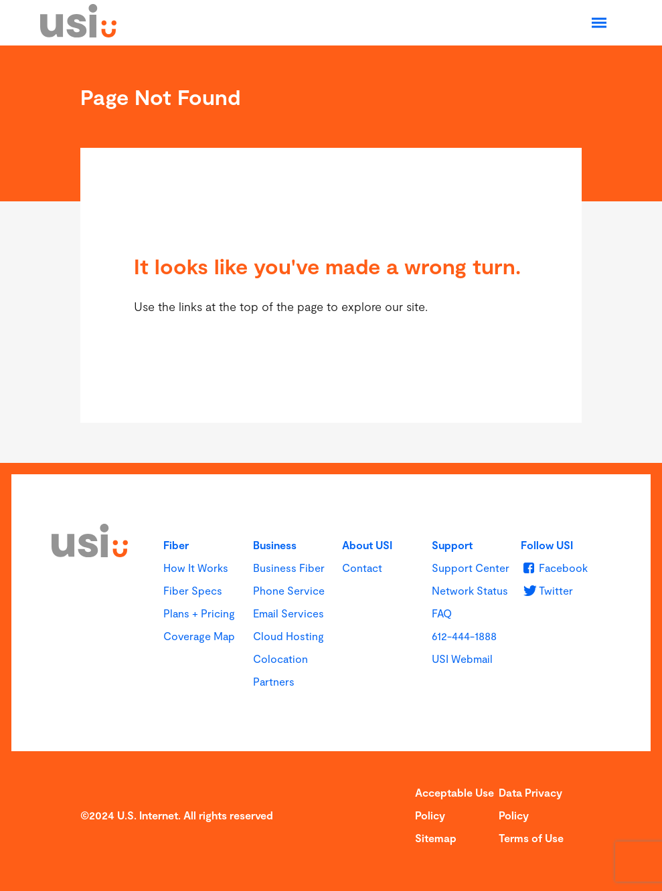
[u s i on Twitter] (546, 590)
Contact (362, 567)
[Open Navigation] (599, 22)
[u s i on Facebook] (554, 567)
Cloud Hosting (288, 635)
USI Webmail (462, 658)
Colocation (280, 658)
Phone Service (289, 590)
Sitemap (436, 837)
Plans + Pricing (199, 613)
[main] (331, 254)
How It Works (195, 567)
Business (275, 544)
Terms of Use (531, 837)
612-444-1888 (464, 635)
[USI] (78, 32)
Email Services (288, 613)
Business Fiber (289, 567)
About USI (367, 544)
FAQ (442, 613)
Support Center (470, 567)
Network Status (470, 590)
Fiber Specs (192, 590)
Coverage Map (199, 635)
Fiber (176, 544)
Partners (274, 681)
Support (452, 544)
